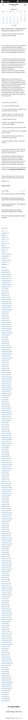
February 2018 (5, 458)
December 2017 (5, 462)
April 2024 (4, 318)
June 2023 (4, 339)
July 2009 (4, 667)
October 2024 (5, 307)
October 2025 (5, 282)
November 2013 (6, 565)
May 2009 (4, 671)
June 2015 (4, 525)
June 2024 (4, 314)
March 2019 (5, 431)
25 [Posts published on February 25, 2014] (7, 23)
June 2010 (4, 650)
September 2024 (6, 309)
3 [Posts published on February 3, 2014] (3, 16)
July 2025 (4, 289)
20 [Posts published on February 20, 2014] (14, 20)
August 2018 (5, 445)
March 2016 (5, 506)
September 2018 (6, 443)
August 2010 (5, 646)
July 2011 (4, 623)
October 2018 (5, 441)
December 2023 (5, 326)
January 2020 (5, 410)
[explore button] (18, 1)
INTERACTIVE (23, 1)
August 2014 (5, 546)
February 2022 (5, 372)
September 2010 (6, 644)
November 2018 (6, 439)
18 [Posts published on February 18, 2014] (7, 20)
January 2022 (5, 374)
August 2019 (5, 420)
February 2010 (5, 654)
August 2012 (5, 596)
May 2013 (4, 577)
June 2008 (4, 694)
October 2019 (5, 416)
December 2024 (5, 303)
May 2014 (4, 552)
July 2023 (4, 337)
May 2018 (4, 452)
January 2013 (5, 585)
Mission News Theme (10, 718)
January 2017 (5, 485)
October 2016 (5, 491)
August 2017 (5, 470)
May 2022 (4, 366)
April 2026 (4, 270)
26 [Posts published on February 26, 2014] (10, 23)
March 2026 (5, 272)
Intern (3, 239)
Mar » (15, 25)
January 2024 (5, 324)
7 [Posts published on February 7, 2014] (17, 16)
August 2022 (5, 360)
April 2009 (4, 673)
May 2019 (4, 427)
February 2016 (5, 508)
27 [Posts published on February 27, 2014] (14, 23)
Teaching (4, 258)
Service (3, 252)
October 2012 (5, 592)
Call (2, 231)
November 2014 (6, 539)
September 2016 (6, 493)
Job (2, 241)
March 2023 (5, 345)
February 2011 (5, 634)
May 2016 (4, 502)
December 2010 (5, 638)
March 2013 (5, 581)
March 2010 (5, 652)
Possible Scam (5, 247)
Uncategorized (5, 260)
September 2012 (6, 594)
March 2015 (5, 531)
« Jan (12, 25)
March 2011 (5, 631)
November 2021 (6, 378)
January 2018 (5, 460)
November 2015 (6, 514)
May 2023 (4, 341)
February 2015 (5, 533)
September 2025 (6, 284)
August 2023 (5, 335)
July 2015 (4, 523)
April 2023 (4, 343)
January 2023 (5, 349)
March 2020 (5, 406)
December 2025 (5, 278)
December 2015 (5, 512)
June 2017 (4, 475)
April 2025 (4, 295)
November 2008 (6, 684)
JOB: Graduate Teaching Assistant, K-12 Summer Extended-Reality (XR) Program (13, 199)
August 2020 (5, 395)
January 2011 (5, 636)
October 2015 (5, 516)
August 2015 (5, 521)
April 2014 (4, 554)
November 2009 (6, 659)
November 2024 (6, 305)
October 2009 (5, 661)
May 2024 (4, 316)
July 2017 (4, 473)
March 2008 (5, 700)
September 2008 (6, 688)
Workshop (4, 264)
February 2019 (5, 433)
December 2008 (5, 682)
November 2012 (6, 590)
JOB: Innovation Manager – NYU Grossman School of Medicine (13, 204)
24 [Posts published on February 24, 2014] (3, 23)
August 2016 (5, 496)
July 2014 (4, 548)
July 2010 (4, 648)
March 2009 (5, 675)
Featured (4, 237)
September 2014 (6, 544)
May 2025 (4, 293)
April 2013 (4, 579)
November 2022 (6, 353)
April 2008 (4, 698)
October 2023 (5, 330)
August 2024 (5, 312)
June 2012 (4, 600)
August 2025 (5, 286)
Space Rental (5, 256)
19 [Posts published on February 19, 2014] (10, 20)
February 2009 (5, 677)
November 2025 (6, 280)
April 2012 (4, 604)
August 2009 (5, 665)
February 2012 (5, 608)
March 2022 (5, 370)
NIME (3, 245)
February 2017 (5, 483)
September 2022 (6, 358)
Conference (4, 233)
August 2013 (5, 571)
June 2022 (4, 364)
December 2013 (5, 562)
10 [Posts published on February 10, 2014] (3, 18)
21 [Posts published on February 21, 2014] (17, 20)
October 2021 (5, 381)
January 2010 (5, 657)
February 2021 (5, 383)
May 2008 (4, 696)
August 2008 (5, 690)
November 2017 (6, 464)
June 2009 (4, 669)
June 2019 (4, 424)
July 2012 (4, 598)
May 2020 (4, 401)
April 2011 (4, 629)
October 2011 (5, 617)
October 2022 (5, 355)
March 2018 (5, 456)
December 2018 (5, 437)
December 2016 (5, 487)
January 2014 (5, 560)
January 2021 (5, 385)
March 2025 (5, 297)
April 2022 (4, 368)
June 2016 (4, 500)
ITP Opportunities (14, 4)
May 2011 (4, 627)
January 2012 (5, 611)
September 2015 (6, 519)
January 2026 (5, 276)
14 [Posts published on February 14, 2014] (17, 18)
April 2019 (4, 429)
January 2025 (5, 301)
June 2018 (4, 450)
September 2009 (6, 663)
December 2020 (5, 387)
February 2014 (5, 558)
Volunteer (4, 262)
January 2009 (5, 680)
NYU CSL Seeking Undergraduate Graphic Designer (13, 216)
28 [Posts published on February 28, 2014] (17, 23)
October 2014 (5, 542)
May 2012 (4, 602)
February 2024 (5, 322)
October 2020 (5, 391)
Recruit (3, 249)
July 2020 (4, 397)
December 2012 (5, 588)
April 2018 (4, 454)
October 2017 (5, 466)
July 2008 (4, 692)
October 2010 (5, 642)
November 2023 (6, 328)
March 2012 (5, 606)
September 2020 (6, 393)
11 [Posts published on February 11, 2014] (7, 18)
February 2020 (5, 408)
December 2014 (5, 537)
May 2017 (4, 477)
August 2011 (5, 621)
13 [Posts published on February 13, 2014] (14, 18)
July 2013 (4, 573)
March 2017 (5, 481)
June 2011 (4, 625)
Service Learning (6, 254)
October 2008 (5, 686)
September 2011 (6, 619)
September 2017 (6, 468)
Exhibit (3, 235)
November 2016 (6, 489)
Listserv (4, 243)
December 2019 (5, 412)
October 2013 (5, 567)
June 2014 (4, 550)
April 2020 (4, 404)
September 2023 (6, 332)
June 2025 (4, 291)
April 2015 (4, 529)
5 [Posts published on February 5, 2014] (10, 16)
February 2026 (5, 274)
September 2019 (6, 418)
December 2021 (5, 376)
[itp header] (14, 1)
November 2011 (6, 615)
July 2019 (4, 422)
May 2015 (4, 527)
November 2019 (6, 414)
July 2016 (4, 498)
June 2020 (4, 399)
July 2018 (4, 447)
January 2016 (5, 510)
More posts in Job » (22, 190)
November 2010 (6, 640)
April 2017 (4, 479)
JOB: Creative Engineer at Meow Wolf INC (13, 194)
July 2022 (4, 362)
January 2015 (5, 535)
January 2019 (5, 435)
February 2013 (5, 583)
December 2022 (5, 351)
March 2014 (5, 556)
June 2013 (4, 575)
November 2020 (6, 389)
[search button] (3, 5)
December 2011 (5, 613)
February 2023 (5, 347)
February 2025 (5, 299)
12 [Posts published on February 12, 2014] (10, 18)
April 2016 (4, 504)
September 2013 (6, 569)
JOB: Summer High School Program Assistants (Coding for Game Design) (12, 210)
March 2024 (5, 320)
